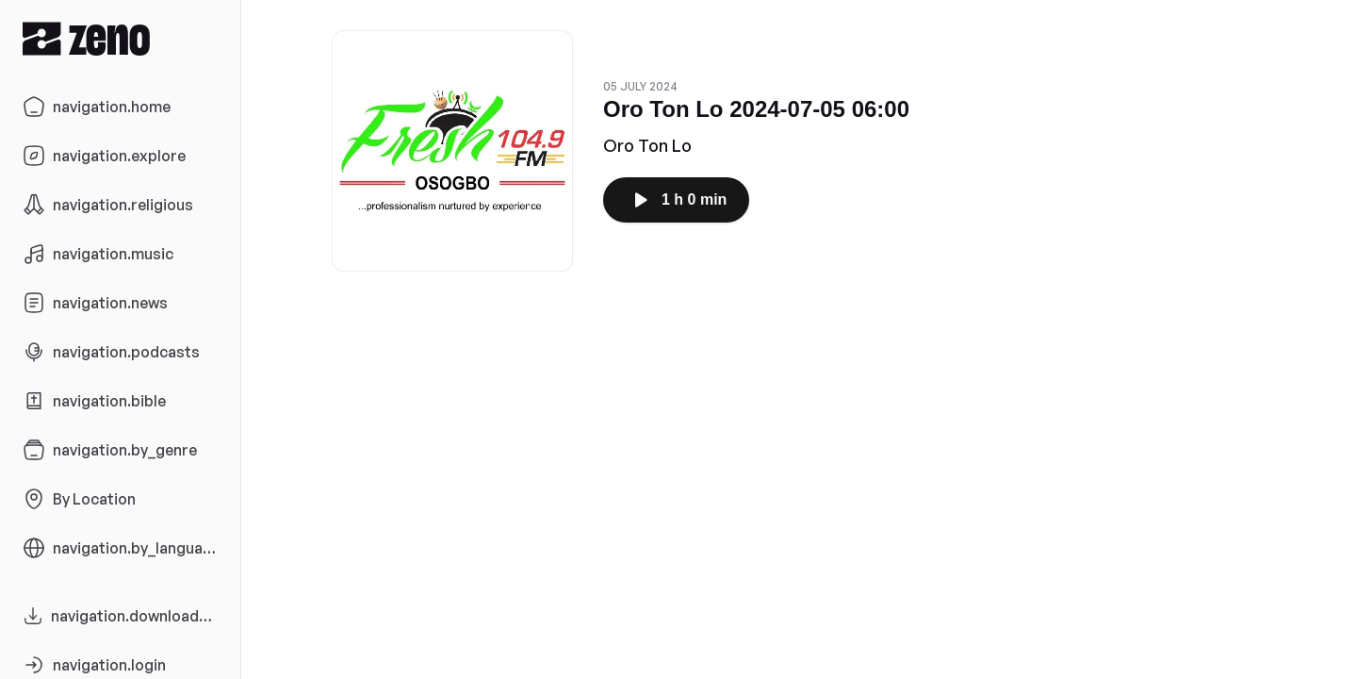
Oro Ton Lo (647, 145)
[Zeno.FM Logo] (120, 38)
